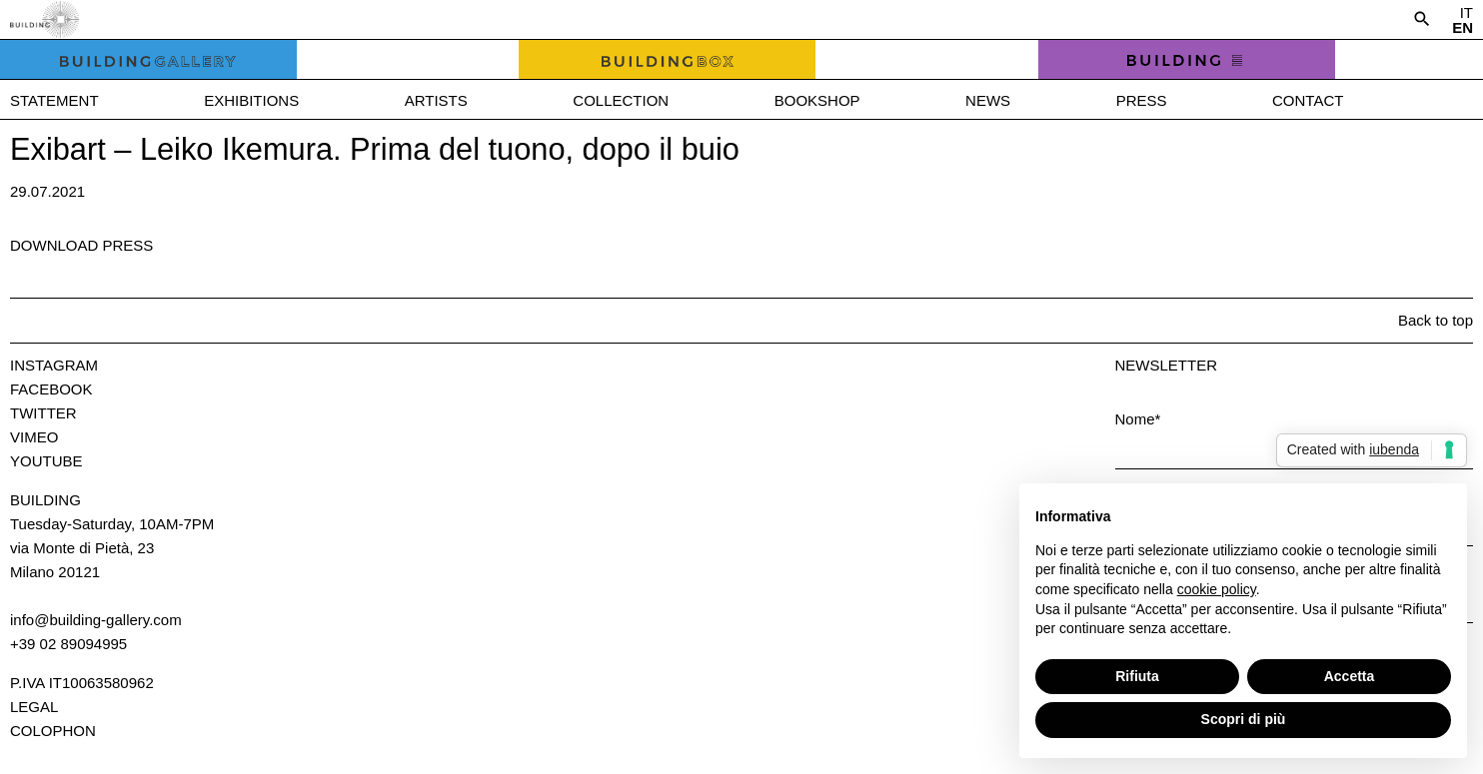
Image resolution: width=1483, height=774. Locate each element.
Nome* (1138, 418)
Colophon (53, 730)
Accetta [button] (1349, 676)
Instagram (54, 365)
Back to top (1435, 320)
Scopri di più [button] (1243, 719)
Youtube (46, 460)
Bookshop (817, 100)
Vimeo (34, 436)
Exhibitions (251, 100)
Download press (81, 245)
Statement (54, 100)
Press (1141, 100)
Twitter (43, 412)
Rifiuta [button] (1137, 676)
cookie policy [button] (1216, 589)
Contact (1307, 100)
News (987, 100)
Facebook (51, 389)
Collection (621, 100)
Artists (436, 100)
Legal (34, 706)
